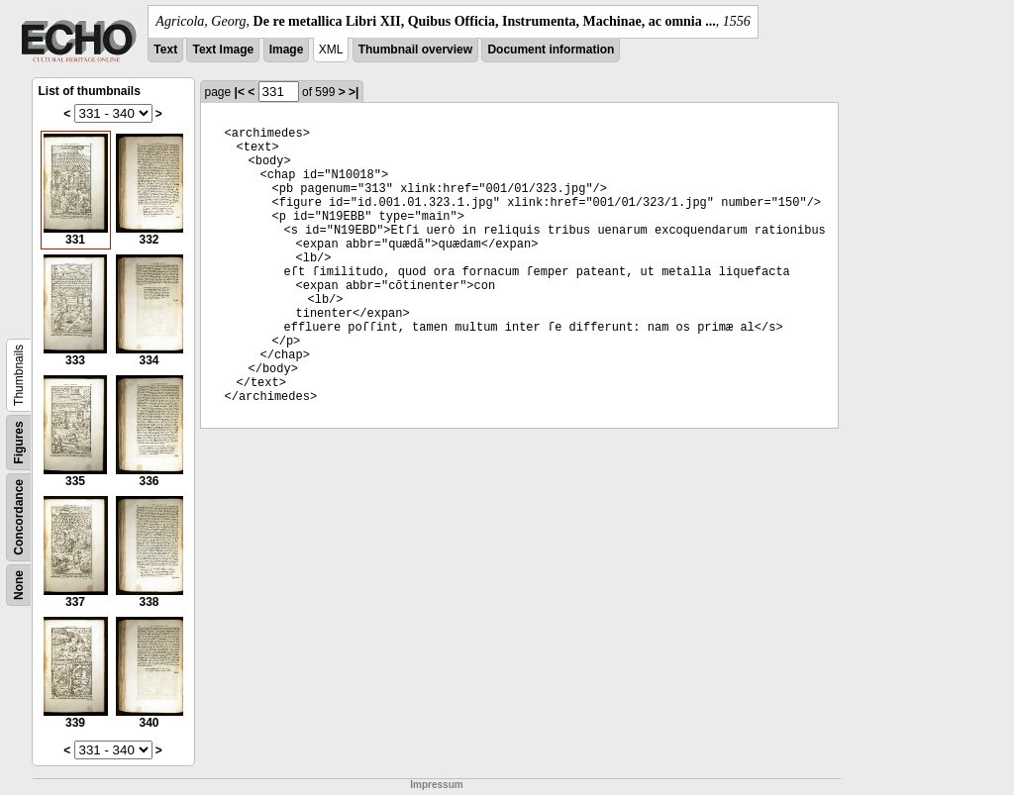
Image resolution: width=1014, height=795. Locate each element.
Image (286, 49)
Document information (550, 49)
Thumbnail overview (415, 49)
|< (240, 92)
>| (353, 92)
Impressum (436, 784)
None (19, 585)
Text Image (223, 49)
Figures (19, 442)
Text (165, 49)
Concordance (19, 517)
